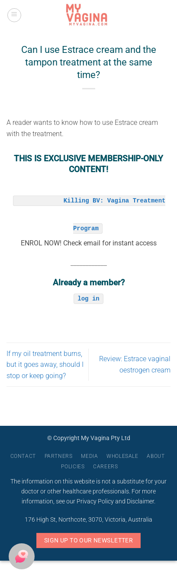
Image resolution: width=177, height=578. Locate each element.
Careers (105, 467)
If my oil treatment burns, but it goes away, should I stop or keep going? (45, 364)
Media (89, 456)
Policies (72, 467)
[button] (14, 15)
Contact (23, 456)
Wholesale (122, 456)
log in (88, 298)
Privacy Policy (95, 501)
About (155, 456)
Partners (59, 456)
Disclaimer (140, 501)
